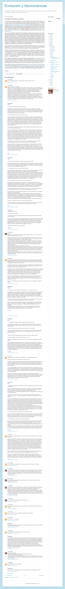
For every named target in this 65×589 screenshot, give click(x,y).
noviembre (52, 47)
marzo (51, 75)
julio (51, 53)
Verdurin (9, 79)
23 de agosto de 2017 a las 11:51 (13, 559)
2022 (50, 36)
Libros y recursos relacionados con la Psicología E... (55, 71)
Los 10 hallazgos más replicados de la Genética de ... (55, 58)
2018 (50, 42)
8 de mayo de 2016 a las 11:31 (12, 465)
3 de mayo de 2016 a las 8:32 (12, 100)
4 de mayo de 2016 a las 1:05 (12, 283)
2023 (50, 35)
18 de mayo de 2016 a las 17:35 (13, 520)
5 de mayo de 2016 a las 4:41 (12, 431)
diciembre (51, 46)
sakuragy (9, 562)
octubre (51, 49)
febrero (51, 76)
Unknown (9, 462)
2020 (50, 39)
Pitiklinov (9, 232)
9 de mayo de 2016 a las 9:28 (12, 495)
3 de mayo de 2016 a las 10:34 (12, 154)
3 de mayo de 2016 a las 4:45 (12, 82)
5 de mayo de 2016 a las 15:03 (12, 459)
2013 (50, 82)
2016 (50, 45)
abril (51, 73)
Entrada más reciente (8, 575)
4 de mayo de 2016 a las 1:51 (12, 352)
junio (51, 54)
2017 (50, 43)
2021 (50, 38)
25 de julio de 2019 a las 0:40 (12, 565)
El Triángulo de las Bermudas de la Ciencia (54, 67)
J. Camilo (9, 468)
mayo (51, 56)
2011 (50, 85)
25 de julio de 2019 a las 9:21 (12, 571)
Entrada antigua (41, 575)
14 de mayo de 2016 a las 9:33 (12, 508)
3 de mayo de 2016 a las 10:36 (12, 229)
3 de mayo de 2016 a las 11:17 (12, 255)
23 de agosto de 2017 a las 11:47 (13, 548)
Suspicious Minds (53, 60)
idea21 (9, 258)
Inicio (25, 575)
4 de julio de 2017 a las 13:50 (12, 527)
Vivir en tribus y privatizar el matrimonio (54, 62)
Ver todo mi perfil (56, 91)
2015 (50, 79)
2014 (50, 81)
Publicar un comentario (10, 573)
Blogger (38, 583)
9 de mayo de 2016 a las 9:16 (12, 482)
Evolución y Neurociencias (26, 6)
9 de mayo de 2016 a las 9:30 (12, 501)
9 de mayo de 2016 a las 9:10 (12, 475)
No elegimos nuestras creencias (53, 69)
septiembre (52, 50)
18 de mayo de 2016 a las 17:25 (13, 514)
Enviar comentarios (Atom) (13, 577)
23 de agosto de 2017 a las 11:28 (13, 533)
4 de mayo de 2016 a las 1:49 (12, 315)
